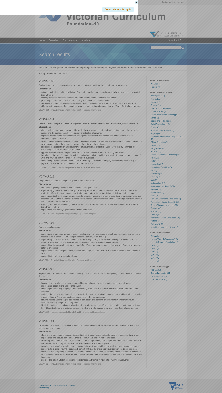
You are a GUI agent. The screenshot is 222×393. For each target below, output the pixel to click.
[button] (177, 46)
